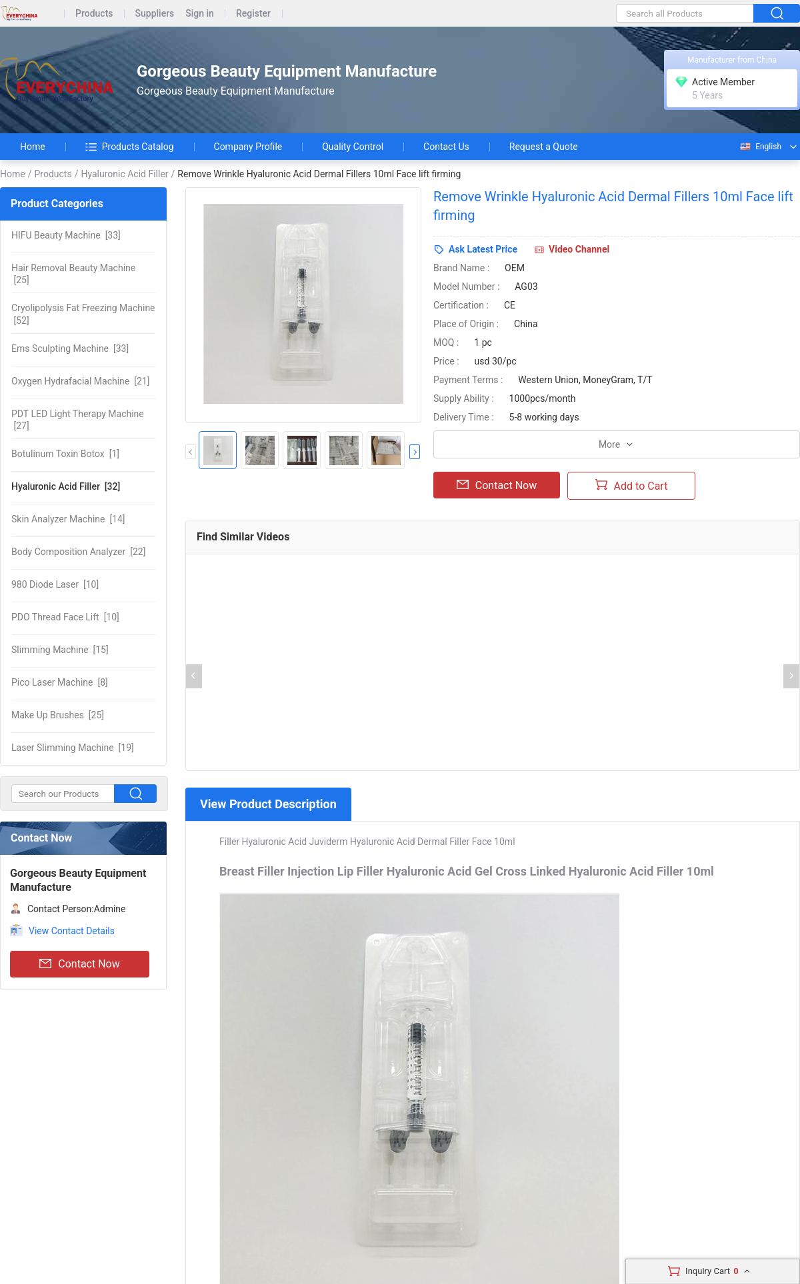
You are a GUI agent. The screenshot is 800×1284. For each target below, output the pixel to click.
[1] (65, 453)
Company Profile (248, 146)
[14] (68, 519)
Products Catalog (129, 146)
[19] (72, 747)
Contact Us (446, 146)
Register (253, 13)
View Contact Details (72, 931)
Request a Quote (543, 146)
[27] (77, 419)
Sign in (199, 13)
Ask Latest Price (483, 249)
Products (94, 13)
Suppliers (155, 13)
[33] (66, 235)
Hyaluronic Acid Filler (124, 174)
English (760, 146)
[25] (73, 274)
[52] (83, 314)
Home (32, 146)
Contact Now (79, 964)
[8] (59, 682)
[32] (65, 486)
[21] (80, 381)
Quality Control (352, 146)
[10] (55, 584)
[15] (60, 649)
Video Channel (579, 249)
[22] (78, 551)
